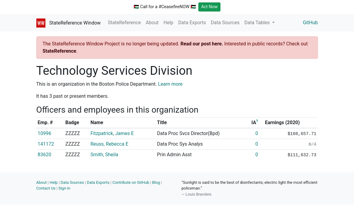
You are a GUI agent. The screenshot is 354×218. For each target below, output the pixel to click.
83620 (44, 154)
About (152, 22)
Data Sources (225, 22)
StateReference (124, 22)
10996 (44, 133)
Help (169, 22)
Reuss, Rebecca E (109, 144)
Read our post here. (201, 44)
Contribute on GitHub (130, 182)
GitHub (310, 22)
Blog (156, 182)
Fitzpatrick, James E (112, 133)
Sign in (64, 188)
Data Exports (192, 22)
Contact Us (46, 188)
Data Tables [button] (257, 22)
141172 (46, 144)
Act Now (209, 6)
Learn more (170, 84)
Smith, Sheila (104, 154)
